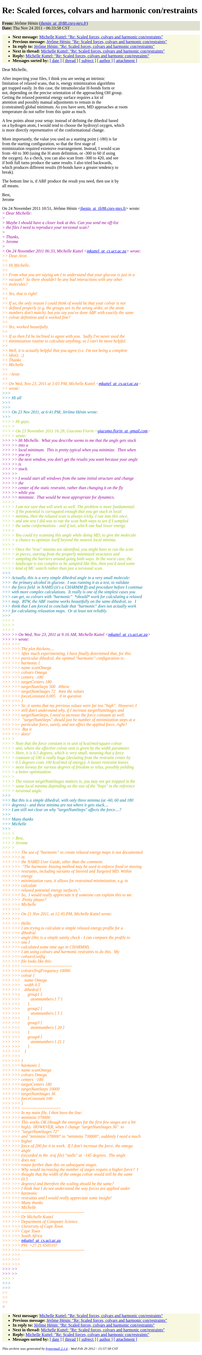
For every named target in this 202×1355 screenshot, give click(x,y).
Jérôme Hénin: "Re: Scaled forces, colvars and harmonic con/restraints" (107, 41)
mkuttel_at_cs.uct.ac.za (106, 251)
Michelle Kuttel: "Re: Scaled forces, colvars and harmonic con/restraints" (101, 37)
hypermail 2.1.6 (57, 1349)
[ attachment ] (125, 60)
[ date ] (56, 60)
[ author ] (105, 60)
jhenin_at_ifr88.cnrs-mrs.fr (103, 208)
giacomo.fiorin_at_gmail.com (123, 431)
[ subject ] (87, 60)
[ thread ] (70, 60)
